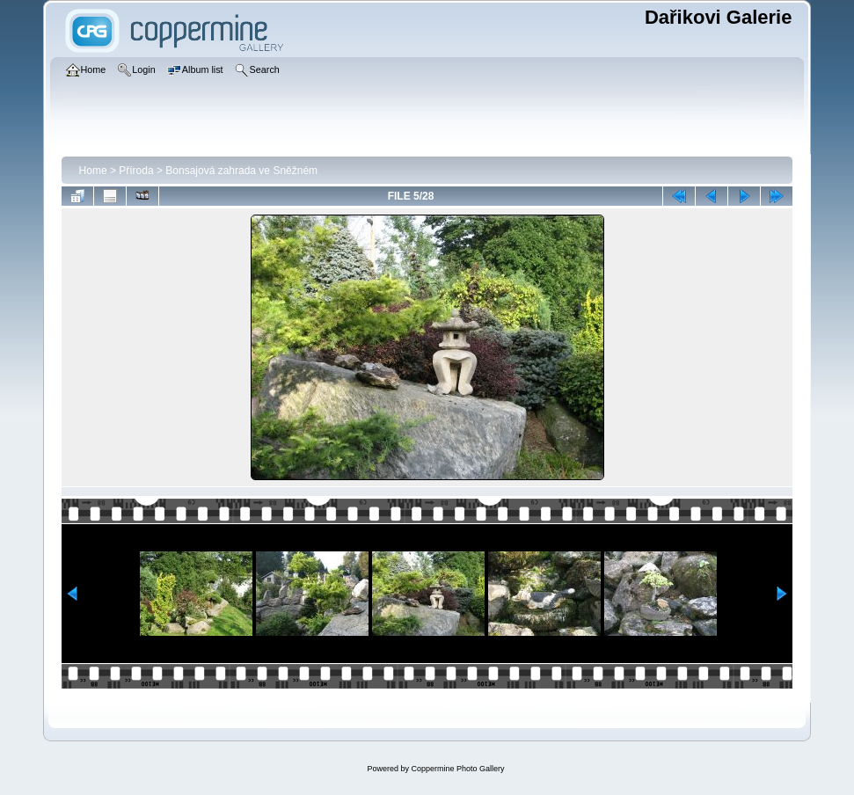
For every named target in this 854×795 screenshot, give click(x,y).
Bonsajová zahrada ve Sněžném (241, 170)
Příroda (136, 170)
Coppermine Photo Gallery (457, 768)
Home (93, 170)
